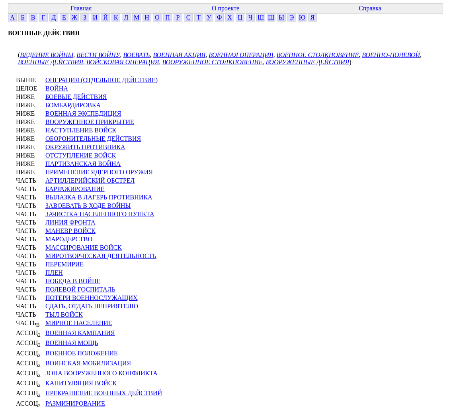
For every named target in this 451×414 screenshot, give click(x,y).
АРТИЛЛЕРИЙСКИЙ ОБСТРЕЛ (90, 180)
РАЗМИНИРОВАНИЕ (75, 403)
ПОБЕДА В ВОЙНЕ (72, 281)
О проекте (225, 8)
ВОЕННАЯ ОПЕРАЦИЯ (241, 54)
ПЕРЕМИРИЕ (64, 264)
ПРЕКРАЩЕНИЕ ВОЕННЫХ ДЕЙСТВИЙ (103, 393)
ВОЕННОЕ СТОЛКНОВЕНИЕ (318, 54)
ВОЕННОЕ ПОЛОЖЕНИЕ (81, 353)
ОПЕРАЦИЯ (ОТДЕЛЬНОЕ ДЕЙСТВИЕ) (101, 80)
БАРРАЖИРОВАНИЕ (74, 188)
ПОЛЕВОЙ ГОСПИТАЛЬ (80, 289)
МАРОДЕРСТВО (68, 239)
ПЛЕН (54, 272)
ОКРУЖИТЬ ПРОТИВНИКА (85, 147)
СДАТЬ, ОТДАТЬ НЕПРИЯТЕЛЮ (91, 306)
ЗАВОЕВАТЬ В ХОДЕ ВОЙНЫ (88, 205)
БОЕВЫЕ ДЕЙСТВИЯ (76, 96)
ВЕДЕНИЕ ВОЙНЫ (46, 54)
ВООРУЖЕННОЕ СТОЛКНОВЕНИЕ (212, 62)
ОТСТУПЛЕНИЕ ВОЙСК (80, 155)
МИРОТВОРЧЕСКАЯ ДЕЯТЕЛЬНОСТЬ (100, 255)
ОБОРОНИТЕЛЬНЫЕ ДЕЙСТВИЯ (93, 138)
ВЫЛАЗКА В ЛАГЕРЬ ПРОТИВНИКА (98, 197)
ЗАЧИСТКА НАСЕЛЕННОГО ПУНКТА (99, 214)
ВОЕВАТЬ (136, 54)
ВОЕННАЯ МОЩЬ (71, 342)
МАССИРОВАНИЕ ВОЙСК (83, 247)
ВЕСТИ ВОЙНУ (98, 54)
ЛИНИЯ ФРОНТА (70, 222)
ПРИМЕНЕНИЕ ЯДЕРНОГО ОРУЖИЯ (99, 172)
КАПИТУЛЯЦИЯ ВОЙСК (81, 383)
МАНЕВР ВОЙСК (70, 230)
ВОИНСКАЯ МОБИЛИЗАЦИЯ (88, 363)
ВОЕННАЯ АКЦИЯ (179, 54)
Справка (370, 8)
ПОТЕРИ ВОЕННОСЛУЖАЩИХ (91, 297)
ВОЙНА (56, 88)
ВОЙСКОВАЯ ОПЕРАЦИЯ (122, 62)
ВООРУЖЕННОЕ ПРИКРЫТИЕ (89, 121)
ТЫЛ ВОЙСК (64, 314)
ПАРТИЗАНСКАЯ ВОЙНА (83, 163)
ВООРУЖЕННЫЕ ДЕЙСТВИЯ (307, 62)
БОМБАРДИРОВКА (73, 105)
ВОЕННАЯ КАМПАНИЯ (80, 332)
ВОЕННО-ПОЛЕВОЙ (391, 54)
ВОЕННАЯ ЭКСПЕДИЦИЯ (83, 113)
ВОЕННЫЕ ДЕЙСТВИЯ (50, 62)
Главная (81, 8)
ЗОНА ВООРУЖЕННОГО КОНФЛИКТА (101, 373)
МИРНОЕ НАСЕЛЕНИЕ (78, 322)
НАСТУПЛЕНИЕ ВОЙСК (80, 130)
